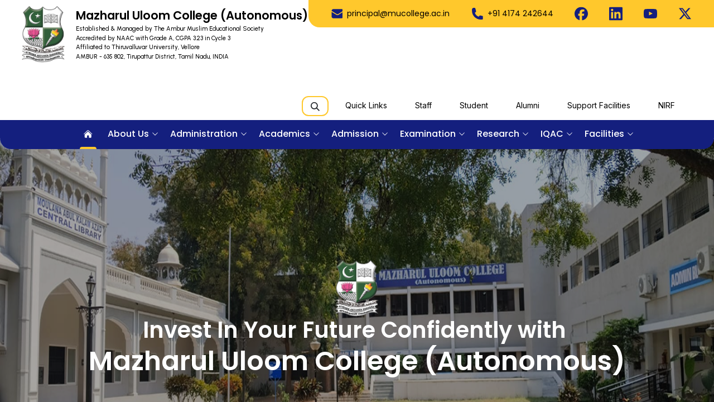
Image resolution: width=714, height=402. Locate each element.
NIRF (666, 105)
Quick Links (366, 105)
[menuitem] (88, 134)
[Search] (315, 106)
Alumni (527, 105)
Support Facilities (598, 105)
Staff (423, 105)
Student (474, 105)
